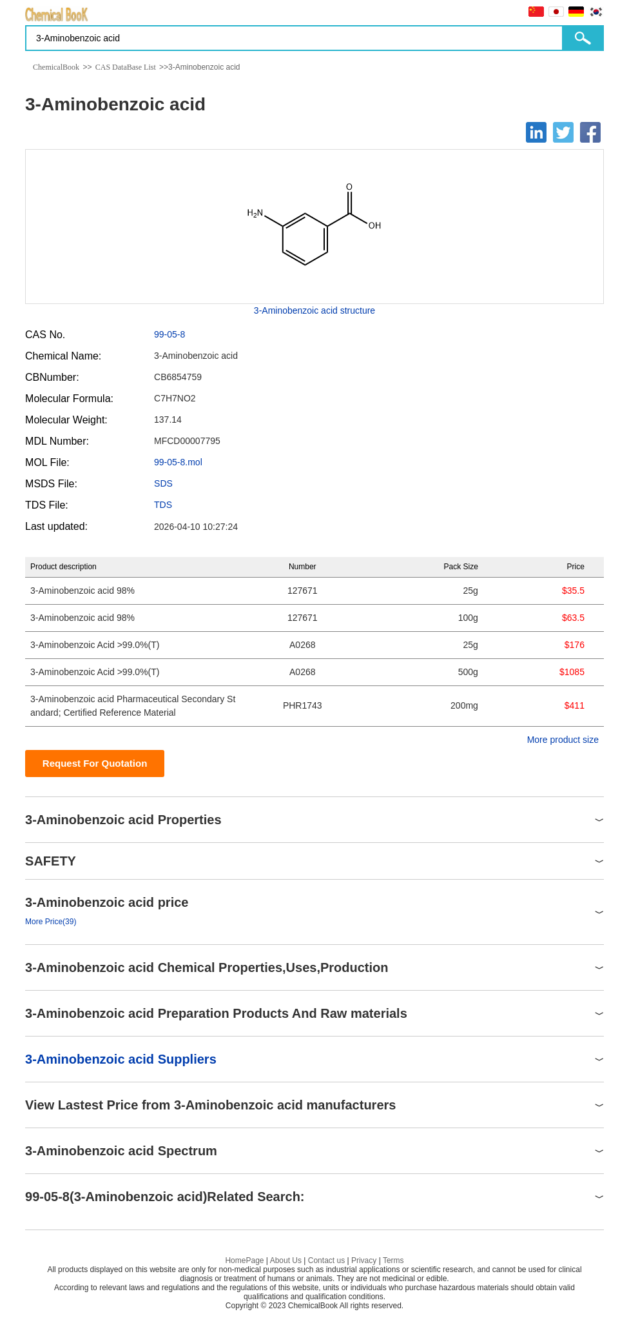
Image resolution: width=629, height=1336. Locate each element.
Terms (393, 1260)
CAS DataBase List (125, 67)
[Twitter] (563, 132)
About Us (286, 1260)
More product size (563, 739)
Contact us (326, 1260)
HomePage (244, 1260)
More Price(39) (50, 921)
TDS (163, 505)
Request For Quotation (95, 763)
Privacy (363, 1260)
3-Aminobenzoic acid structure (314, 310)
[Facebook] (590, 132)
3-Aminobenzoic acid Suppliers (121, 1059)
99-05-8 (169, 334)
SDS (163, 483)
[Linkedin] (536, 132)
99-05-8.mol (178, 462)
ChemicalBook (56, 67)
